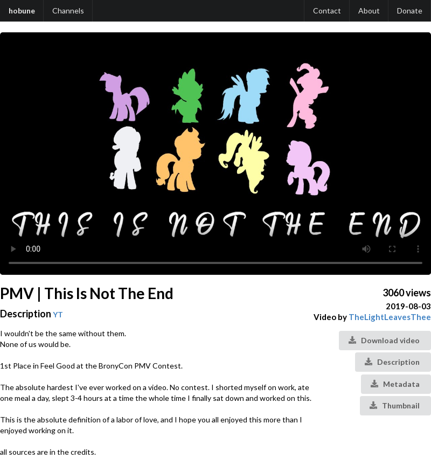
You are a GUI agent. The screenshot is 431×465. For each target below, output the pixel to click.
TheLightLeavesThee (390, 317)
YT (58, 314)
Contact (327, 10)
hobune (22, 10)
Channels (68, 10)
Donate (409, 10)
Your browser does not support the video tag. (215, 153)
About (369, 10)
